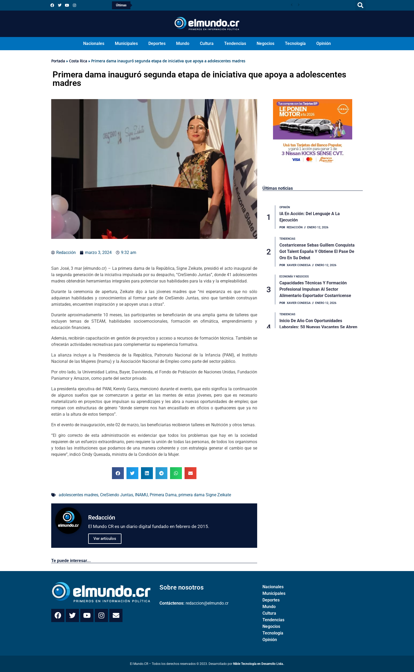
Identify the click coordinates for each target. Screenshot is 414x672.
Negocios (265, 43)
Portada (58, 60)
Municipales (126, 43)
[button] (360, 5)
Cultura (207, 43)
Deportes (157, 43)
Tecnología (295, 43)
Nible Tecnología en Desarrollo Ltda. (258, 664)
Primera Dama (163, 494)
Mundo (182, 43)
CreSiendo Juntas (116, 494)
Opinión (323, 43)
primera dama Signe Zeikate (204, 494)
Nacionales (93, 43)
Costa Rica (78, 60)
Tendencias (235, 43)
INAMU (141, 494)
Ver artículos (104, 538)
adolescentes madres (78, 494)
